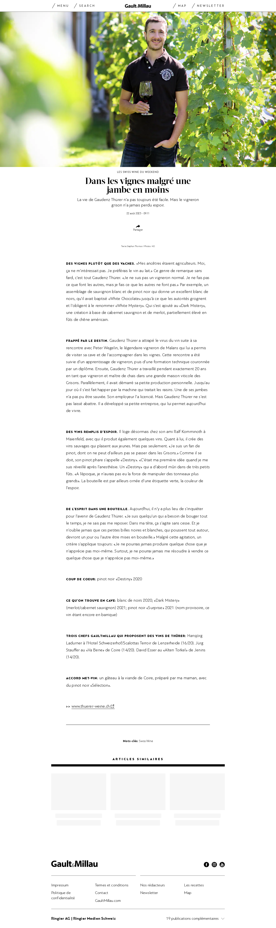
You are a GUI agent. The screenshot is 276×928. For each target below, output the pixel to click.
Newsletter (211, 6)
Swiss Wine (146, 741)
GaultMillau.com (108, 900)
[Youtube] (222, 865)
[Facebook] (206, 865)
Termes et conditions (111, 885)
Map (182, 6)
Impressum (59, 885)
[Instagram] (214, 865)
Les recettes (194, 885)
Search (87, 6)
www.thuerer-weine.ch (91, 706)
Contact (101, 893)
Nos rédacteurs (152, 885)
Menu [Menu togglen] (63, 6)
